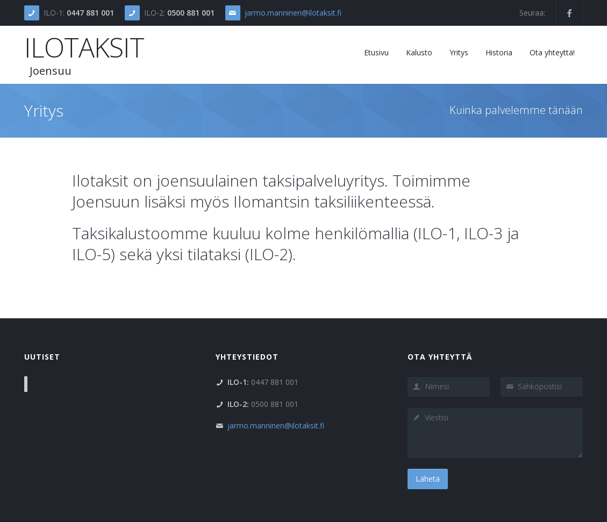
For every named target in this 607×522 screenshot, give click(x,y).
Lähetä (428, 479)
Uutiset (42, 357)
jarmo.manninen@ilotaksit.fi (293, 13)
